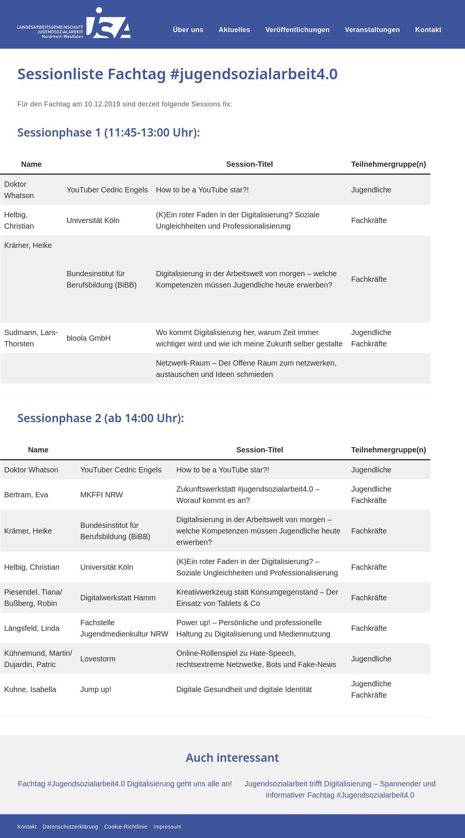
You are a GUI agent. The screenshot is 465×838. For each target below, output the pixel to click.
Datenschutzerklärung (70, 827)
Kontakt (428, 30)
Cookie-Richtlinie (125, 827)
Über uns (188, 30)
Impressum (168, 827)
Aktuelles (234, 30)
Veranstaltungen (372, 30)
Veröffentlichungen (297, 30)
